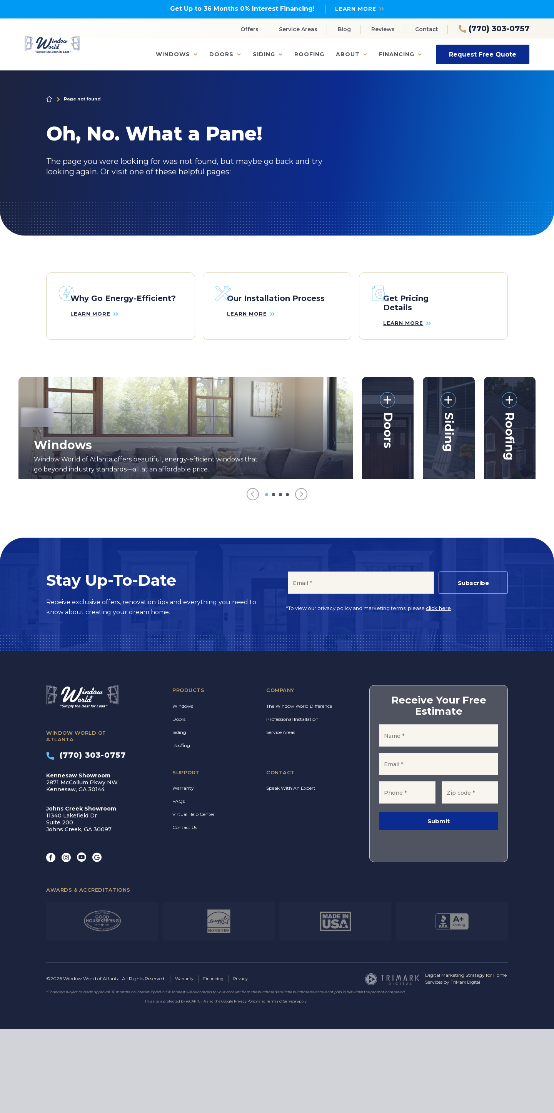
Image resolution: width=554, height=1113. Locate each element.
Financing (396, 54)
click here (438, 690)
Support (186, 854)
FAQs (178, 883)
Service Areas (298, 29)
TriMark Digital (467, 1066)
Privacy (246, 1063)
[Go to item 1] (266, 576)
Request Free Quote (482, 54)
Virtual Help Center (193, 896)
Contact (426, 29)
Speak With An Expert (290, 870)
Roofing (309, 54)
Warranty (183, 870)
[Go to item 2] (273, 576)
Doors (221, 54)
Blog (344, 29)
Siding (264, 54)
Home (49, 99)
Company (280, 772)
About (348, 54)
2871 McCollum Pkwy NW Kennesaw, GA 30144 (82, 864)
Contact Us (184, 909)
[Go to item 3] (280, 576)
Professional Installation (292, 801)
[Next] (301, 576)
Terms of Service (281, 1085)
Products (188, 772)
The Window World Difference (299, 788)
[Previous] (253, 576)
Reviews (383, 29)
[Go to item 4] (287, 576)
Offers (249, 29)
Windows (173, 54)
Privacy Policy (246, 1085)
